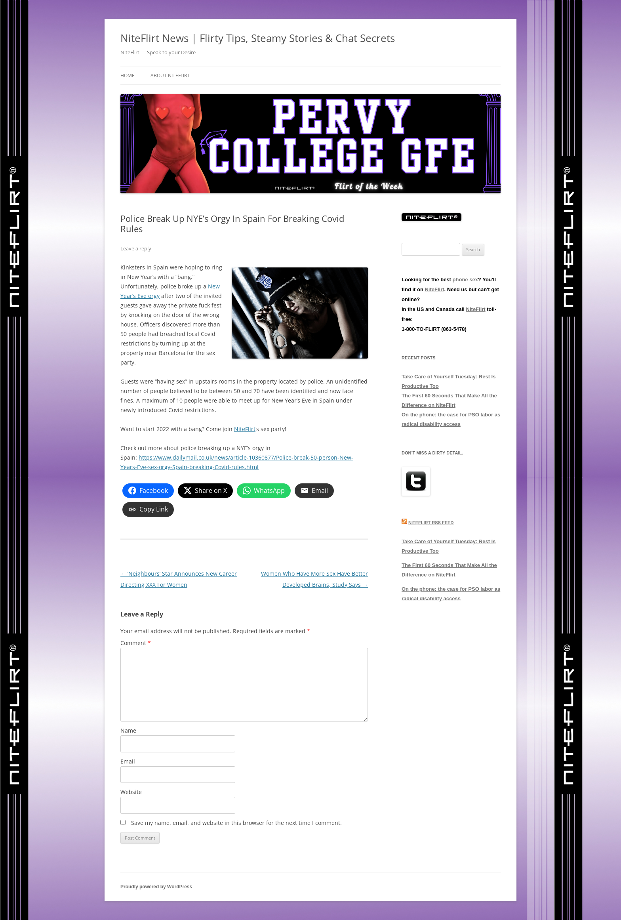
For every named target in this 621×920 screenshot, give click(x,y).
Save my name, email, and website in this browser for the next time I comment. (236, 822)
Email (127, 761)
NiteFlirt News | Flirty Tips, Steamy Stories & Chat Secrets (257, 38)
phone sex (465, 279)
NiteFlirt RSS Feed (430, 522)
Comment (135, 643)
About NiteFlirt (170, 75)
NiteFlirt (244, 429)
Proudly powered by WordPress (156, 886)
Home (127, 75)
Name (128, 730)
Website (131, 792)
